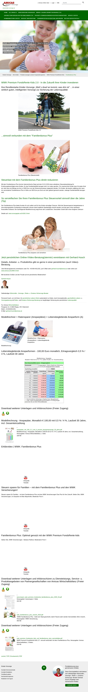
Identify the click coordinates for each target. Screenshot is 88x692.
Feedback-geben (6, 674)
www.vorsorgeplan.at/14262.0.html (19, 213)
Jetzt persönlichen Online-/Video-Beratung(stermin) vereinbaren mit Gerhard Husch (43, 257)
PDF (20, 656)
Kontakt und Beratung (28, 18)
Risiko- (16, 300)
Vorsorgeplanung (6, 300)
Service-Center (73, 15)
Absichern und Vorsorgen (26, 12)
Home (5, 12)
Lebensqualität (72, 300)
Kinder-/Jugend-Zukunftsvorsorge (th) (48, 12)
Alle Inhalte (13, 12)
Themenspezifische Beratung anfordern (50, 18)
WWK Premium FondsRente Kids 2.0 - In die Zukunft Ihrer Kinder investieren (39, 82)
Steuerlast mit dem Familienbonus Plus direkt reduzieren (29, 180)
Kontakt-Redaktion (6, 672)
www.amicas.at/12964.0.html (10, 270)
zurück (3, 656)
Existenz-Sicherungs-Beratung (31, 300)
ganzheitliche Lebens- (74, 298)
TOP (7, 656)
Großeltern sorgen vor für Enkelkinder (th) (18, 15)
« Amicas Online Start (43, 2)
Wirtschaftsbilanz (13, 305)
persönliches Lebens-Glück (31, 298)
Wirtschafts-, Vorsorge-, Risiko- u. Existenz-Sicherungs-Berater (29, 293)
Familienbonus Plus (71, 74)
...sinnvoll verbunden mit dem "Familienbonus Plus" (27, 135)
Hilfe (58, 2)
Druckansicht (14, 656)
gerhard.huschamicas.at (59, 268)
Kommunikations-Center (12, 18)
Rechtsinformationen (7, 676)
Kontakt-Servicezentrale (8, 670)
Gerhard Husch (71, 685)
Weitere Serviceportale (71, 18)
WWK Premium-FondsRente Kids (55, 74)
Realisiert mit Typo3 (7, 678)
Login (53, 2)
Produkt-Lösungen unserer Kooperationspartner (51, 15)
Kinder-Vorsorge (7, 74)
